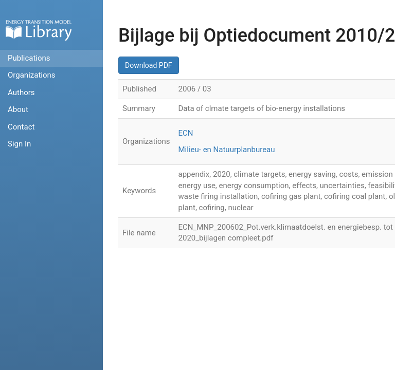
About (18, 109)
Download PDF (148, 65)
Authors (21, 92)
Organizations (32, 75)
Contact (21, 127)
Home (38, 30)
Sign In (19, 144)
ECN (185, 133)
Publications (29, 58)
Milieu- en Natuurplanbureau (226, 149)
